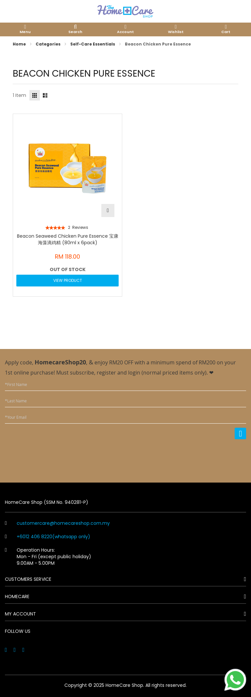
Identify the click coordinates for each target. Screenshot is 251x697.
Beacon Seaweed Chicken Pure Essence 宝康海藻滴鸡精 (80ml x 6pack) (67, 239)
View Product (67, 280)
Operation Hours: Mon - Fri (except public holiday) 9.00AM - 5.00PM (48, 556)
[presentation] (196, 456)
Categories (48, 44)
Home (20, 44)
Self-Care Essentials (93, 44)
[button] (107, 210)
